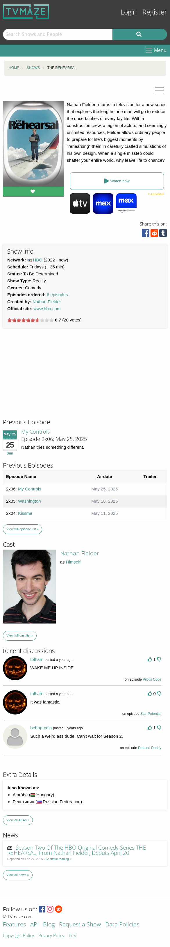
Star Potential (150, 714)
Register (154, 12)
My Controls (35, 431)
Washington (29, 501)
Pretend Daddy (149, 748)
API (34, 924)
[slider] (30, 320)
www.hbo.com (46, 308)
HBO (38, 259)
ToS (72, 935)
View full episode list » (22, 529)
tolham (36, 659)
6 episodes (57, 294)
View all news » (17, 875)
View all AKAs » (17, 820)
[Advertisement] (46, 378)
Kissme (25, 513)
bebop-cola (41, 727)
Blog (49, 924)
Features (14, 924)
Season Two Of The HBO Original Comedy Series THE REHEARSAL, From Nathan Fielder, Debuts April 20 (76, 850)
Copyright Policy (18, 935)
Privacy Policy (51, 935)
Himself (73, 561)
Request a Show (80, 924)
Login (129, 12)
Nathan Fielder (47, 301)
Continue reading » (58, 859)
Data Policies (122, 924)
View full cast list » (19, 635)
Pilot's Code (152, 679)
